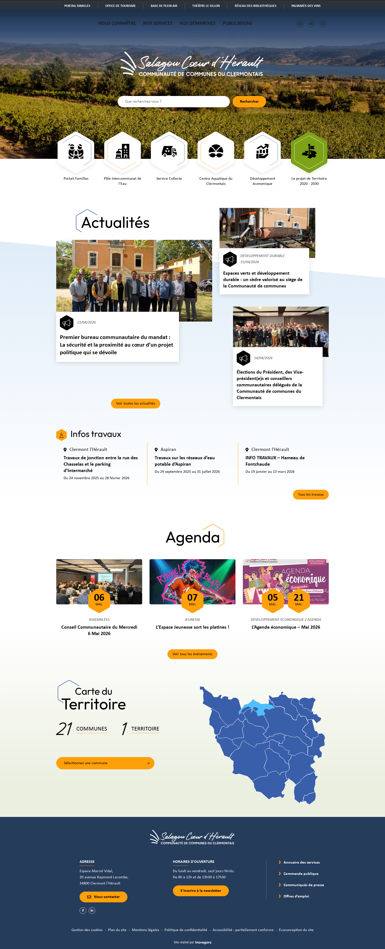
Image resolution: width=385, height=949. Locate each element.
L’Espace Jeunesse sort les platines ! (192, 627)
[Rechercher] (323, 24)
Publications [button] (237, 23)
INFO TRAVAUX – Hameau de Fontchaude (275, 461)
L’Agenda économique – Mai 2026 (286, 627)
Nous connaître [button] (117, 23)
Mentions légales (145, 930)
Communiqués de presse (304, 885)
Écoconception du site (296, 930)
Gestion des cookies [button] (87, 930)
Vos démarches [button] (197, 23)
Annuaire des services (302, 863)
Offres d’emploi (296, 896)
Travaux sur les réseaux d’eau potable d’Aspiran (185, 461)
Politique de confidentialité (186, 930)
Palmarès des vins (309, 6)
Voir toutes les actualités (135, 404)
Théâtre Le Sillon (209, 6)
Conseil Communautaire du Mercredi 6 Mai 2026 (99, 630)
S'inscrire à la (200, 890)
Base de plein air (168, 6)
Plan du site (117, 930)
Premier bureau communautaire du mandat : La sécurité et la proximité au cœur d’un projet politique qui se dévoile (116, 345)
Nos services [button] (157, 23)
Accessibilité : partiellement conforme (243, 930)
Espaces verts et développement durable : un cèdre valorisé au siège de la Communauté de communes (262, 280)
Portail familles (81, 6)
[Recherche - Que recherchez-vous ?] (174, 101)
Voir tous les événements (192, 654)
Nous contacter (103, 897)
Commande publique (301, 874)
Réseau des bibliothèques (259, 6)
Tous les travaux (311, 495)
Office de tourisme (124, 6)
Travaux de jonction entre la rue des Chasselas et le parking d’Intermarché (101, 464)
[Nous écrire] (300, 24)
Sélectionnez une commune (86, 763)
